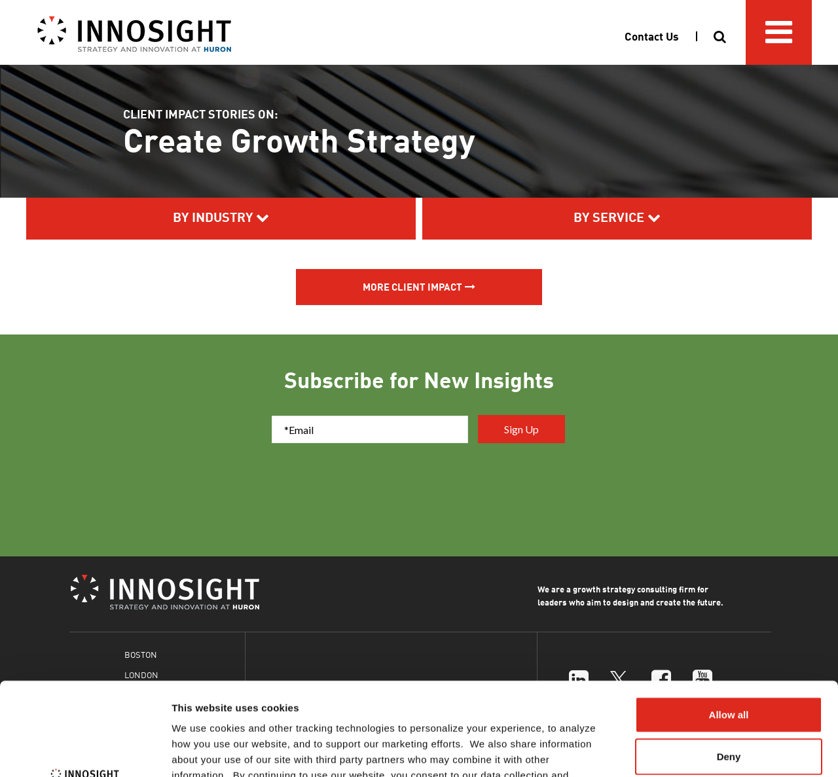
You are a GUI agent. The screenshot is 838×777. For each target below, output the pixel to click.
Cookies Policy (474, 698)
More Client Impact (412, 287)
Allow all (729, 621)
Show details (687, 751)
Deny (729, 663)
